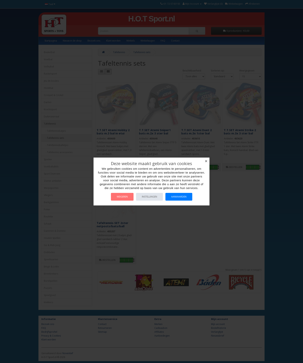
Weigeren (122, 196)
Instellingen (149, 196)
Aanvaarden (178, 196)
